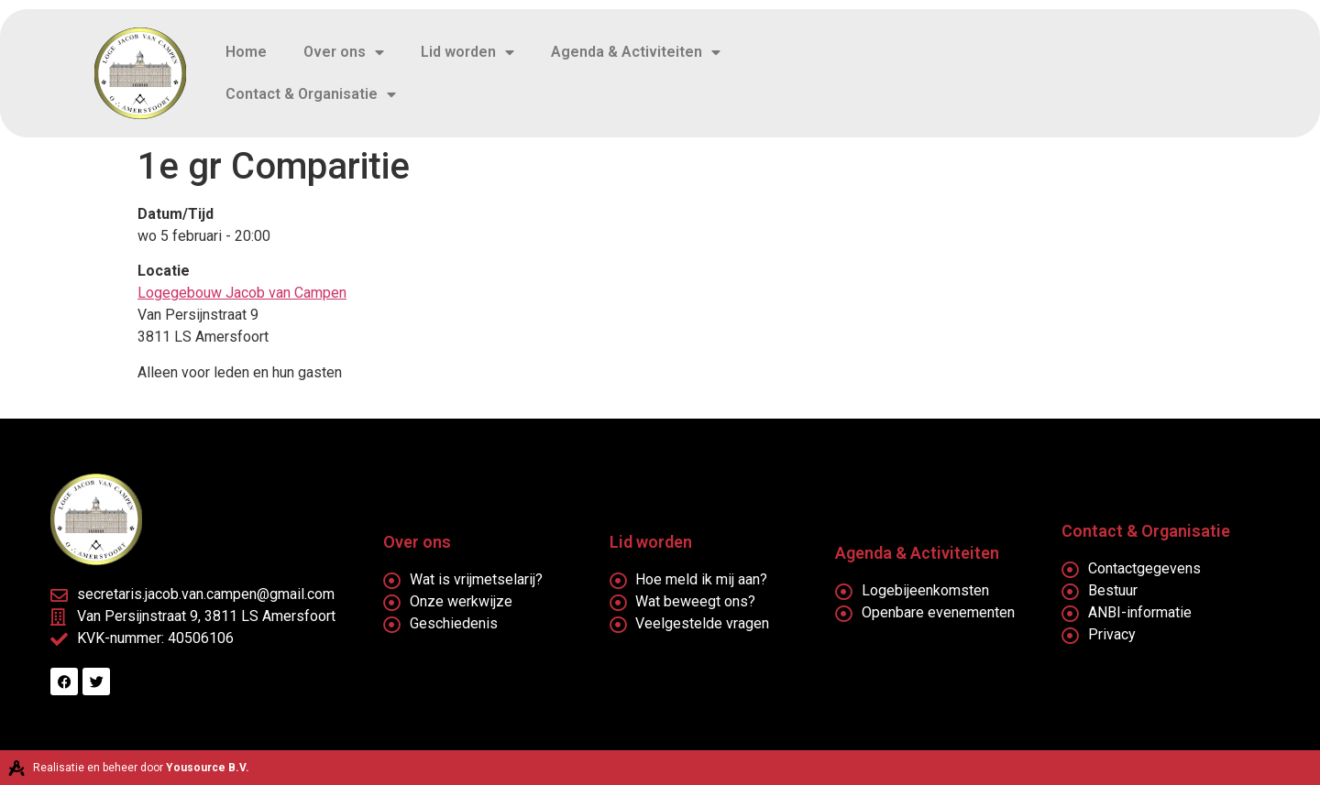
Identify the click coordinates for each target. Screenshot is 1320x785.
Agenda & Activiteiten (635, 52)
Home (246, 51)
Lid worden (467, 52)
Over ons (343, 52)
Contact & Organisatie (311, 94)
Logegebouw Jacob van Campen (242, 292)
